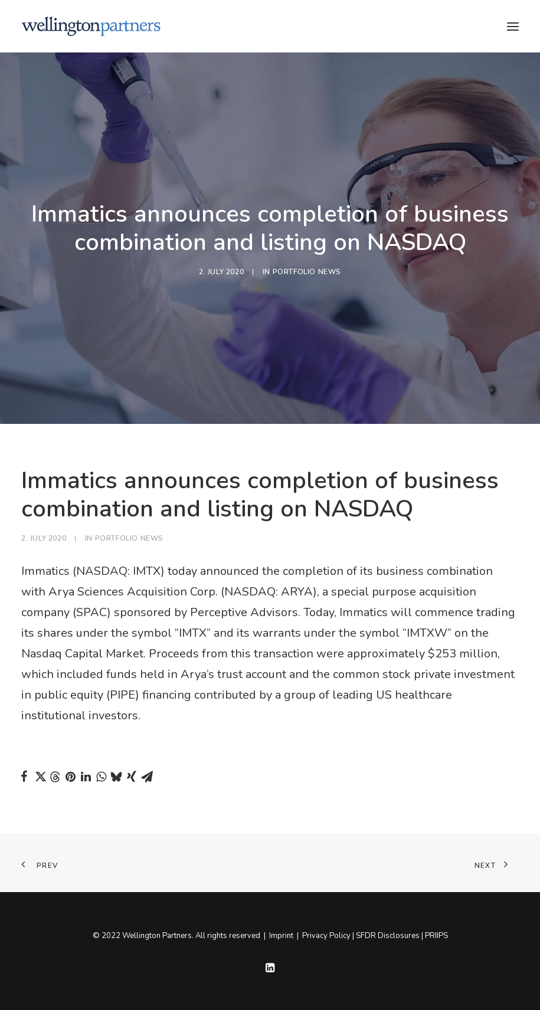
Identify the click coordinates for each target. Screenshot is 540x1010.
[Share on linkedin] (85, 776)
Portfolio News (307, 272)
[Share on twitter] (39, 776)
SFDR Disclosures (388, 935)
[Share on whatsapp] (101, 776)
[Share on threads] (55, 777)
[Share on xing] (132, 776)
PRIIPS (436, 935)
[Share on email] (147, 776)
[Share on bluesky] (116, 776)
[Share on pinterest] (70, 776)
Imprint (281, 935)
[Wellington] (91, 26)
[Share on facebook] (24, 776)
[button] (513, 26)
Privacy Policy (326, 935)
